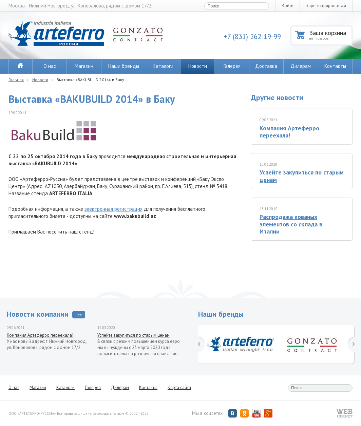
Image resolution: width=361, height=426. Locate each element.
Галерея (232, 66)
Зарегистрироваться (326, 5)
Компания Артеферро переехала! (289, 132)
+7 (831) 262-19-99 (252, 36)
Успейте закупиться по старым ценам (302, 176)
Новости (197, 66)
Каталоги (163, 66)
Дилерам (300, 66)
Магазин (84, 66)
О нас (49, 66)
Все (78, 314)
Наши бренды (123, 66)
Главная (16, 79)
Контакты (335, 66)
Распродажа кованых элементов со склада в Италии (291, 224)
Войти (287, 5)
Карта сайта (179, 387)
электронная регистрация (113, 209)
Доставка (266, 66)
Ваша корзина (330, 35)
